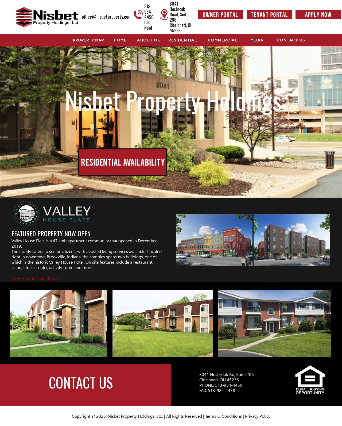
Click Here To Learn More (34, 278)
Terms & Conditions (223, 416)
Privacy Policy (257, 416)
